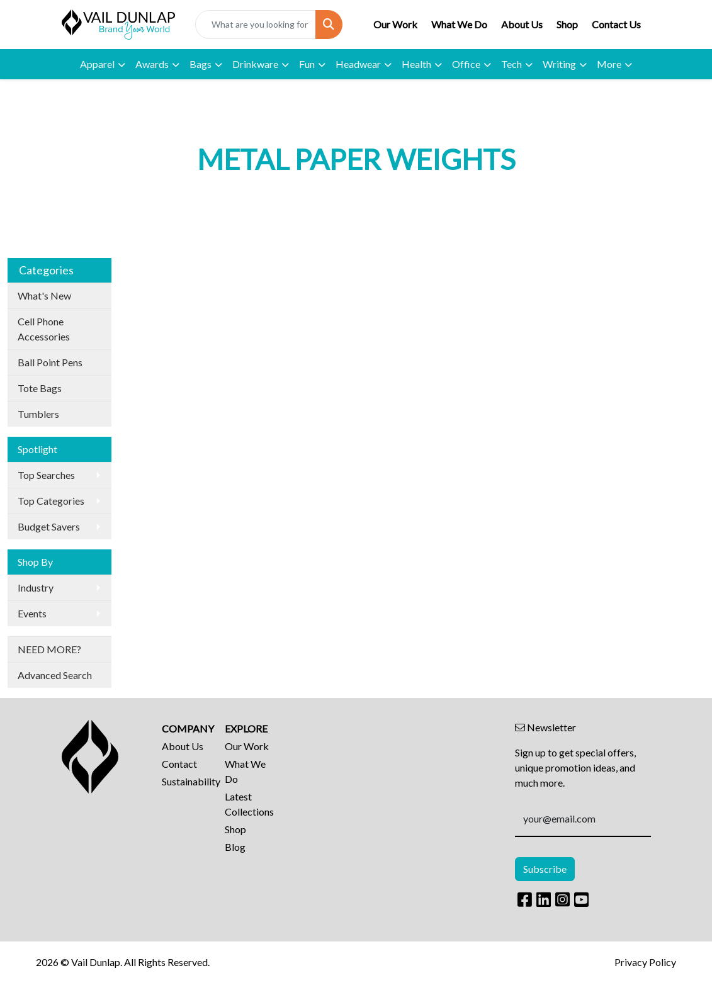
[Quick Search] (255, 24)
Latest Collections (249, 803)
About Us (522, 24)
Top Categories (51, 501)
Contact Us (616, 24)
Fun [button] (307, 64)
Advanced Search (55, 675)
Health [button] (416, 64)
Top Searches (46, 475)
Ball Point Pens (50, 362)
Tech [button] (511, 64)
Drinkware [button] (255, 64)
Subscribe (545, 869)
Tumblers (38, 414)
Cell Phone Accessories (44, 328)
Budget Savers (49, 526)
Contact (179, 764)
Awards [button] (152, 64)
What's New (44, 295)
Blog (235, 847)
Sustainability (186, 781)
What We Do (459, 24)
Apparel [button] (97, 64)
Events (32, 613)
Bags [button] (200, 64)
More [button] (609, 64)
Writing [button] (559, 64)
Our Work (395, 24)
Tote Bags (40, 388)
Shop (567, 24)
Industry (36, 587)
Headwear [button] (358, 64)
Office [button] (466, 64)
